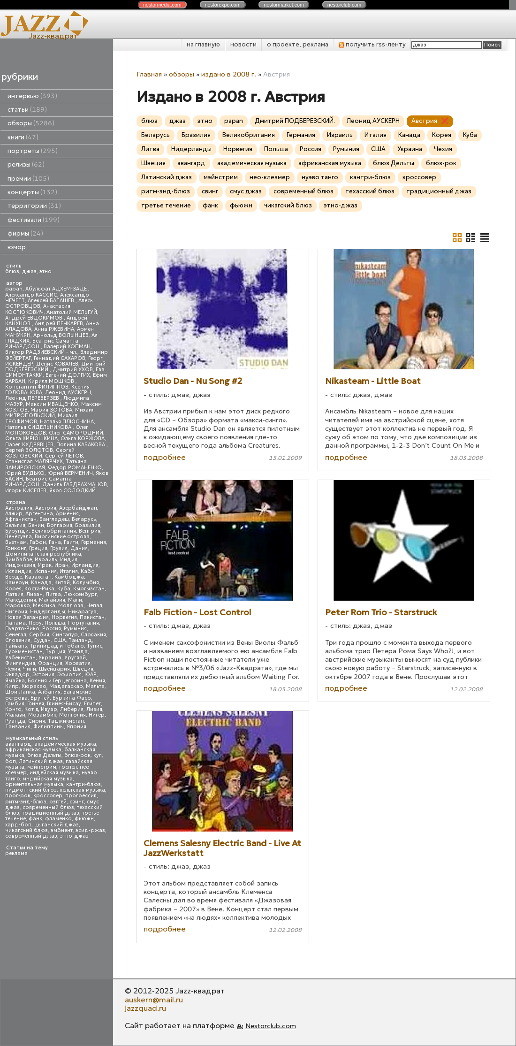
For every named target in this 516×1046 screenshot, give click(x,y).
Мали (75, 600)
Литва (53, 594)
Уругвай (75, 658)
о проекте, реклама (297, 44)
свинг (76, 802)
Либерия (71, 709)
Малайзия (52, 600)
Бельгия (15, 525)
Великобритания (53, 531)
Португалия (83, 623)
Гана (55, 542)
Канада (41, 583)
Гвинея (35, 704)
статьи (27, 110)
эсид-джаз (90, 830)
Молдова (70, 606)
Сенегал (15, 635)
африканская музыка (33, 750)
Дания (79, 548)
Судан (42, 640)
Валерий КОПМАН (67, 347)
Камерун (16, 583)
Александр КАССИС (31, 295)
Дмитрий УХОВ (73, 369)
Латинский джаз (41, 761)
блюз (12, 271)
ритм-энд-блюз (25, 802)
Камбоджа (69, 577)
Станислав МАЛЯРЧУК (34, 461)
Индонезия (20, 565)
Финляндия (20, 663)
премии (28, 179)
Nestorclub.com (270, 1026)
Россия (51, 629)
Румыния (75, 629)
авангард (18, 744)
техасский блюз (370, 191)
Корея (13, 589)
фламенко (58, 819)
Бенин (36, 525)
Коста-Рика (39, 589)
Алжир (14, 514)
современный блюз (48, 807)
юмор (17, 247)
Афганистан (21, 519)
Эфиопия (69, 675)
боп (10, 761)
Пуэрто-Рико (22, 629)
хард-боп (18, 825)
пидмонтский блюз (31, 790)
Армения (67, 514)
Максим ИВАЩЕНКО (52, 404)
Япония (76, 727)
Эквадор (17, 675)
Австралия (18, 508)
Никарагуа (82, 612)
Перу (35, 623)
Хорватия (78, 663)
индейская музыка (54, 773)
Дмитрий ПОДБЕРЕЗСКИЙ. (295, 121)
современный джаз (31, 836)
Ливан (34, 594)
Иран (61, 565)
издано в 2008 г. (228, 74)
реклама (16, 853)
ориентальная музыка (34, 784)
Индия (68, 560)
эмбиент (62, 830)
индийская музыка (48, 779)
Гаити (71, 542)
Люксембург (80, 594)
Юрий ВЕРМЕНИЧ (70, 473)
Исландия (18, 571)
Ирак (45, 565)
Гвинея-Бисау (64, 704)
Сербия (39, 635)
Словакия (93, 635)
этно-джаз (74, 836)
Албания (49, 692)
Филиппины (48, 727)
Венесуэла (18, 537)
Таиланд (80, 640)
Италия (69, 571)
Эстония (43, 675)
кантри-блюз (83, 784)
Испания (45, 571)
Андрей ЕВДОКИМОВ (34, 318)
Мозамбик (42, 715)
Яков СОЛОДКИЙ (72, 491)
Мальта (95, 686)
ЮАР (90, 675)
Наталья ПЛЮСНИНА (67, 422)
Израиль (46, 560)
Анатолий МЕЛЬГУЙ (71, 312)
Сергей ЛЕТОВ (64, 456)
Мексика (44, 606)
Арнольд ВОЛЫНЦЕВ (61, 335)
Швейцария (54, 669)
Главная (149, 74)
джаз (29, 271)
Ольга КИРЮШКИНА (31, 438)
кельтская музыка (82, 790)
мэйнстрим (41, 767)
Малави (15, 715)
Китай (62, 583)
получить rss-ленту (372, 44)
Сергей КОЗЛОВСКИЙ (40, 453)
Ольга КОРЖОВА (83, 438)
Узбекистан (20, 658)
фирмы (25, 233)
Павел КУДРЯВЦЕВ (29, 445)
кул (97, 755)
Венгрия (89, 531)
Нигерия (16, 612)
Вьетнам (16, 542)
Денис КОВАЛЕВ (57, 364)
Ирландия (85, 565)
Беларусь (84, 519)
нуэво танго (320, 177)
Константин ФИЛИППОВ (36, 387)
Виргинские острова (62, 537)
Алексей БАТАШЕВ (52, 301)
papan (14, 289)
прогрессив (81, 796)
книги (23, 137)
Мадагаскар (66, 686)
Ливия (94, 709)
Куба (63, 589)
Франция (50, 663)
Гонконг (15, 548)
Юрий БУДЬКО (25, 473)
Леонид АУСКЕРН (68, 392)
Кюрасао (34, 686)
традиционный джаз (50, 813)
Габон (38, 542)
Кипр (12, 686)
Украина (49, 658)
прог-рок (17, 796)
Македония (20, 600)
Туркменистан (24, 652)
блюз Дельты (44, 755)
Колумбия (86, 583)
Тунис (94, 646)
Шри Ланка (20, 692)
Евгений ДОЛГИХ (68, 375)
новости (243, 44)
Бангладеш (54, 519)
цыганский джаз (56, 825)
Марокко (17, 606)
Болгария (59, 525)
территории (34, 206)
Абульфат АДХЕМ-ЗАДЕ (56, 289)
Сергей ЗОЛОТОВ (29, 450)
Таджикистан (66, 721)
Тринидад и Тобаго (57, 646)
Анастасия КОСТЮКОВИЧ (37, 309)
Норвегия (64, 617)
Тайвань (16, 646)
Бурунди (17, 531)
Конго (13, 709)
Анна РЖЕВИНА (54, 329)
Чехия (12, 669)
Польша (55, 623)
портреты (33, 151)
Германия (93, 542)
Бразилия (87, 525)
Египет (92, 704)
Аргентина (39, 514)
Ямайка (15, 681)
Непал (94, 606)
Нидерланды (47, 612)
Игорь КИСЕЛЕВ (25, 491)
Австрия (45, 508)
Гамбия (14, 704)
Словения (17, 640)
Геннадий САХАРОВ (59, 358)
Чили (29, 669)
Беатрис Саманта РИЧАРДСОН (41, 344)
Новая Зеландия (27, 617)
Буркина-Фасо (72, 698)
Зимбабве (18, 560)
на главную (203, 44)
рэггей (58, 802)
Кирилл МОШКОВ (52, 381)
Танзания (17, 727)
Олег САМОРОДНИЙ (76, 433)
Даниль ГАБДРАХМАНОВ (74, 484)
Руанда (15, 721)
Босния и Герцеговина (57, 681)
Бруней (40, 698)
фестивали (34, 220)
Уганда (78, 652)
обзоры (31, 123)
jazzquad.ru (145, 1008)
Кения (97, 681)
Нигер (97, 715)
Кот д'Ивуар (40, 709)
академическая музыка (65, 744)
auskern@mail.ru (154, 999)
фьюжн (84, 819)
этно (45, 271)
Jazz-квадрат (53, 35)
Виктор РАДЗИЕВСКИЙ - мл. (41, 352)
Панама (15, 623)
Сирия (36, 721)
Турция (55, 652)
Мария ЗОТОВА (51, 410)
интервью (32, 96)
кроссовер (47, 796)
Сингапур (65, 635)
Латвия (14, 594)
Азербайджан (78, 508)
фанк (35, 819)
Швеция (83, 669)
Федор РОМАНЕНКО (75, 468)
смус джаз (246, 191)
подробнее (165, 457)
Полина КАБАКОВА (81, 445)
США (59, 640)
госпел (68, 767)
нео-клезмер (270, 177)
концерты (32, 192)
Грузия (59, 548)
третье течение (166, 205)
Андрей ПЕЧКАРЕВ (59, 324)
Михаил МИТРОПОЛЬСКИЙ (50, 413)
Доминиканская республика (43, 554)
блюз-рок (77, 755)
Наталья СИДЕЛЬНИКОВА (39, 427)
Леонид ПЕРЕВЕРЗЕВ (33, 398)
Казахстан (38, 577)
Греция (38, 548)
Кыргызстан (89, 589)
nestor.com (162, 5)
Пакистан (92, 617)
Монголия (72, 715)
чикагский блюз (26, 830)
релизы (26, 164)
